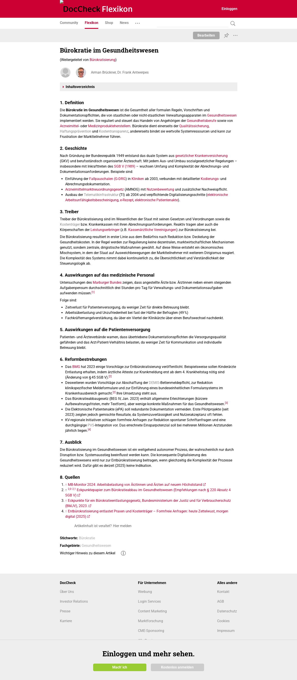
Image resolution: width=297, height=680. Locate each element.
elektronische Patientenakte (156, 200)
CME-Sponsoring (151, 631)
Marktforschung (150, 621)
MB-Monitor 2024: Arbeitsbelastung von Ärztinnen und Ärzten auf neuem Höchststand (135, 485)
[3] (226, 402)
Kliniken (138, 179)
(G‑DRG (120, 179)
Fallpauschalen (101, 179)
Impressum (226, 631)
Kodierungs (209, 179)
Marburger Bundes (107, 282)
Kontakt (223, 592)
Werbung (145, 592)
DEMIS (154, 383)
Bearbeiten (206, 35)
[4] (89, 429)
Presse (65, 611)
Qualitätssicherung (194, 126)
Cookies (223, 621)
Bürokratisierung (102, 60)
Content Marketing (152, 611)
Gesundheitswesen (222, 115)
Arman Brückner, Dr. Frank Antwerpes (120, 72)
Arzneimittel (69, 126)
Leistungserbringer (105, 230)
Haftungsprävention (75, 131)
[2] (110, 376)
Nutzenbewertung (160, 189)
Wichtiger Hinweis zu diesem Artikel (87, 553)
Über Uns (67, 592)
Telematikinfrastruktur (101, 195)
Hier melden (122, 526)
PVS (91, 425)
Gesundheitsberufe (201, 121)
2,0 (69, 488)
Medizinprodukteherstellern (109, 126)
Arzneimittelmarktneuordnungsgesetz (94, 189)
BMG (76, 367)
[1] (93, 291)
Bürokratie (87, 538)
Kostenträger (70, 224)
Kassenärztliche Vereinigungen (152, 230)
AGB (220, 601)
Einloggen (229, 9)
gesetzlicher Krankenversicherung (201, 156)
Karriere (66, 621)
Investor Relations (74, 601)
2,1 (74, 488)
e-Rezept (126, 200)
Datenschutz (227, 611)
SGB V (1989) (124, 166)
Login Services (149, 601)
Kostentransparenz (113, 131)
